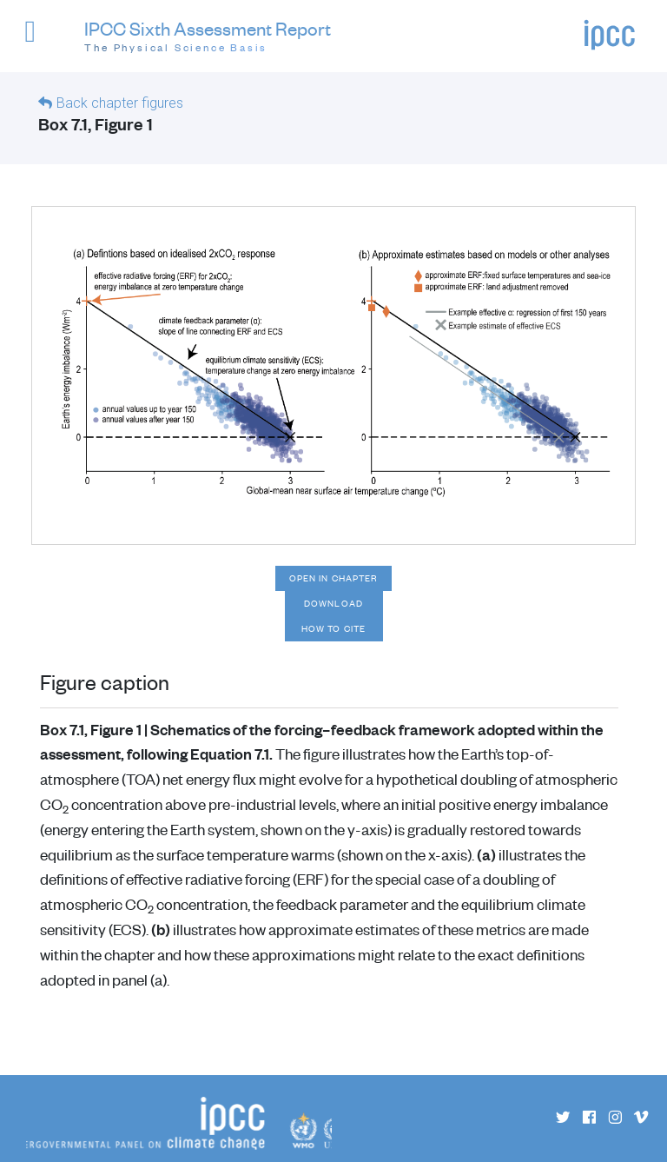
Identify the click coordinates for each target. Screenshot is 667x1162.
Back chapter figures (119, 103)
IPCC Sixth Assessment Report (207, 36)
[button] (38, 39)
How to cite (333, 628)
